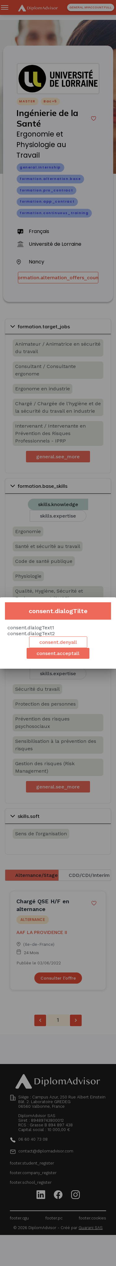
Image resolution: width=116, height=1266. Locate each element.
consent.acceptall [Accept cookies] (58, 653)
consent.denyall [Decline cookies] (58, 642)
